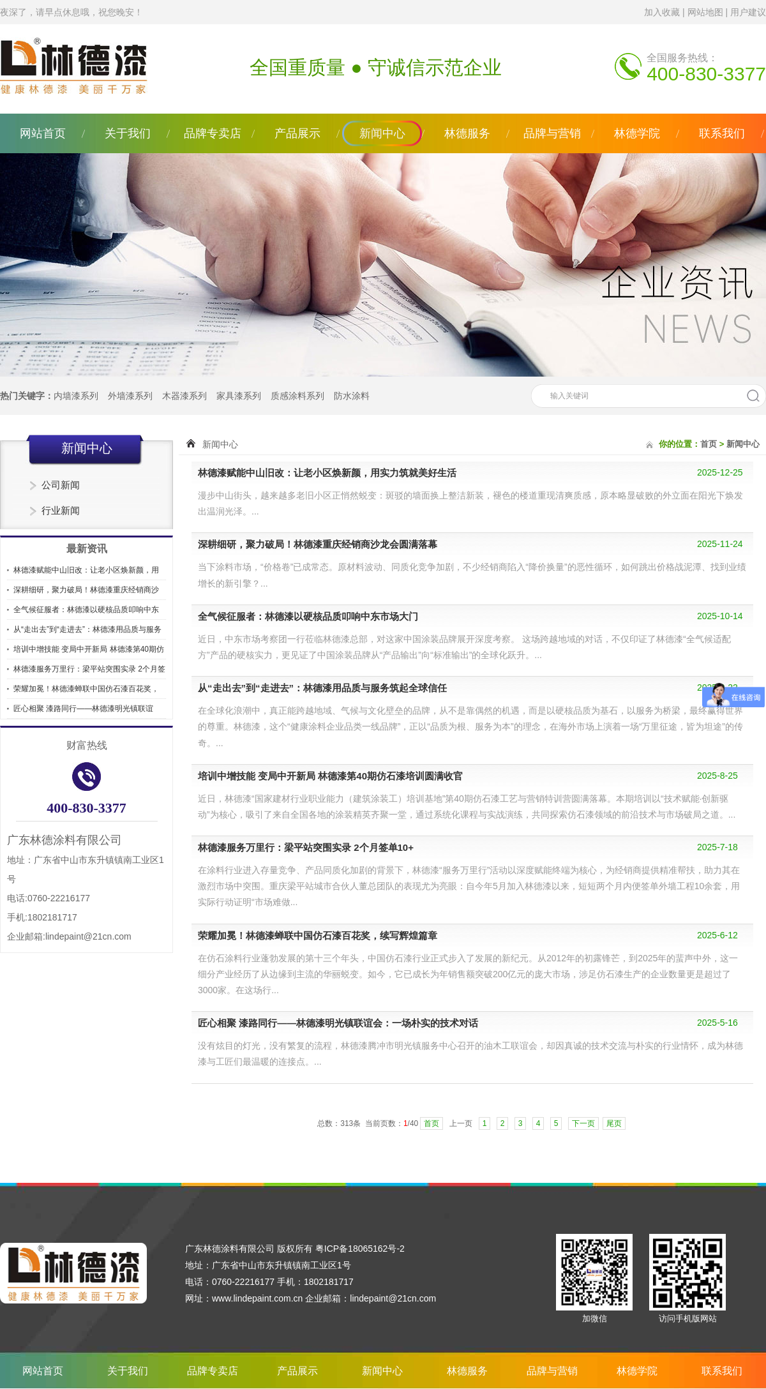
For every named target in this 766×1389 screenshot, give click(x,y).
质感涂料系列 (297, 396)
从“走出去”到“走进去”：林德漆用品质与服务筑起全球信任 (322, 687)
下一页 (583, 1123)
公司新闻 (60, 484)
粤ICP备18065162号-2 (360, 1248)
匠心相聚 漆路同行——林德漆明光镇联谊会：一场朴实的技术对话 (338, 1022)
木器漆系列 (184, 396)
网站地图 (705, 12)
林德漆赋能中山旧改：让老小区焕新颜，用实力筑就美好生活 (327, 472)
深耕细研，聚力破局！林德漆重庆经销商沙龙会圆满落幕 (317, 544)
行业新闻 (60, 510)
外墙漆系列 (130, 396)
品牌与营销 (552, 133)
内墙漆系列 (76, 396)
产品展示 (297, 133)
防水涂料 (352, 396)
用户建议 (748, 12)
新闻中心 (382, 133)
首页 (708, 444)
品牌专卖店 (212, 133)
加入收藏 (662, 12)
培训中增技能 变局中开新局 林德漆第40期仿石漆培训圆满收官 (330, 775)
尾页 (614, 1123)
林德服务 (467, 133)
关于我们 (128, 133)
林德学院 (637, 133)
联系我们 (722, 133)
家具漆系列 (238, 396)
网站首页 (43, 133)
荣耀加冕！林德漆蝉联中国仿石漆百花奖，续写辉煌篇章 (317, 935)
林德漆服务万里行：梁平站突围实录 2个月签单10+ (306, 847)
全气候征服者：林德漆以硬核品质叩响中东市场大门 (308, 616)
